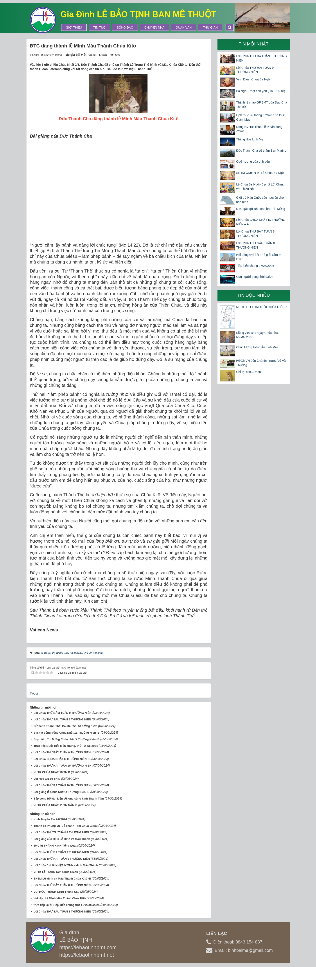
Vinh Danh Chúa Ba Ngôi (253, 79)
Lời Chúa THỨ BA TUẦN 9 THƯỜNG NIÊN (61, 852)
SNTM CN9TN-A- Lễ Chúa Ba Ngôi (260, 172)
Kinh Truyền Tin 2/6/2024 (50, 819)
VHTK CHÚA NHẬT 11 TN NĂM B (55, 805)
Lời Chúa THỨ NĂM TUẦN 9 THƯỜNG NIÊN (63, 712)
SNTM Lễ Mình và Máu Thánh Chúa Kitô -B (62, 878)
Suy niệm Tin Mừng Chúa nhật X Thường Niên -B (66, 739)
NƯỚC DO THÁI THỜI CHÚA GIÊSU (261, 307)
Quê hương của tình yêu (253, 161)
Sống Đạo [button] (125, 27)
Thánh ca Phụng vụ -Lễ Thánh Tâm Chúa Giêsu (66, 825)
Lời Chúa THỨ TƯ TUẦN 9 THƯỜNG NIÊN (61, 832)
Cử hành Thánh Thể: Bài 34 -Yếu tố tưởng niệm (65, 726)
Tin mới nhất (254, 44)
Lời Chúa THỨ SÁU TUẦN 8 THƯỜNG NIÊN (62, 911)
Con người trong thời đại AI (254, 276)
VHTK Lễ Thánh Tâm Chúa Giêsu (56, 872)
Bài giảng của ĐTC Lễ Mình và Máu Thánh (62, 839)
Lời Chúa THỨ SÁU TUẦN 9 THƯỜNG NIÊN (62, 719)
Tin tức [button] (99, 27)
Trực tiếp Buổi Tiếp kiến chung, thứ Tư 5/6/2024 (66, 745)
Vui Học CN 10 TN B (47, 778)
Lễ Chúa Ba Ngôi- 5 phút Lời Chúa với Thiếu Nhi (259, 187)
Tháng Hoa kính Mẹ (249, 139)
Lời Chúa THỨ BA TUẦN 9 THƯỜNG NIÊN (261, 58)
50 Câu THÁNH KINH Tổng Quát (55, 845)
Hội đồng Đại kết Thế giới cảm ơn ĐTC (259, 257)
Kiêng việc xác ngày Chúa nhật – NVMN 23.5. (258, 335)
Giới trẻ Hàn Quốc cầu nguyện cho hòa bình (260, 200)
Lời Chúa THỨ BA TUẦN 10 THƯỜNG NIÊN (62, 785)
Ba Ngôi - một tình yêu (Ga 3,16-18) (260, 91)
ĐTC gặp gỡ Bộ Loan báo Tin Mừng (260, 209)
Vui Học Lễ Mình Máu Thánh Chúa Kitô (60, 898)
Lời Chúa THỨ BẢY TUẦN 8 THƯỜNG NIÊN (62, 885)
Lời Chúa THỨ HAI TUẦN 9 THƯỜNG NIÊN (62, 858)
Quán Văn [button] (184, 27)
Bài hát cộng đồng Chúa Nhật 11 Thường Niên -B (67, 732)
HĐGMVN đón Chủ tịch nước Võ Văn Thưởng (261, 363)
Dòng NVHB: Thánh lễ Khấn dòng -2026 (259, 129)
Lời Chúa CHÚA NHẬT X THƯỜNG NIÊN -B (62, 759)
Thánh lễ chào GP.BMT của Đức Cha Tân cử (261, 105)
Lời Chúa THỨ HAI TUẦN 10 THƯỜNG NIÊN (63, 765)
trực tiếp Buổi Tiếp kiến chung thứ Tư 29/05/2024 (67, 905)
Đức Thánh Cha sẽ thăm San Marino (261, 150)
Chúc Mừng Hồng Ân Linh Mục (257, 347)
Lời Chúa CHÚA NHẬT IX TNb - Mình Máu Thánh (66, 865)
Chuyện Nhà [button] (154, 27)
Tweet (34, 693)
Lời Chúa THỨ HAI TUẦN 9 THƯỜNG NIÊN (255, 70)
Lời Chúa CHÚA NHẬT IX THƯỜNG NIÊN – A (260, 222)
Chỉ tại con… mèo (248, 372)
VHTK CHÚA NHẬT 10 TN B (52, 772)
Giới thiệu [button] (74, 27)
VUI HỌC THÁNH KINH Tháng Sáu (56, 891)
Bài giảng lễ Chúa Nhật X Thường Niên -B (62, 792)
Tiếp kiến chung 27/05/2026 (255, 265)
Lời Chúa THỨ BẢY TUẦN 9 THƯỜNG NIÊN (62, 752)
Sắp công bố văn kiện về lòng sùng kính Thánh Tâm (69, 798)
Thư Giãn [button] (210, 27)
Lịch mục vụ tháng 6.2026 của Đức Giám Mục (260, 117)
